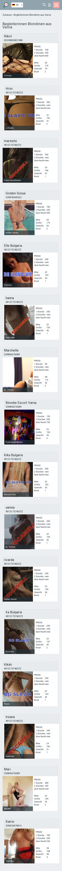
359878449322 (13, 197)
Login (49, 5)
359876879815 (13, 825)
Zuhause (7, 15)
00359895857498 (13, 40)
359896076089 (12, 354)
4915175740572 (14, 92)
